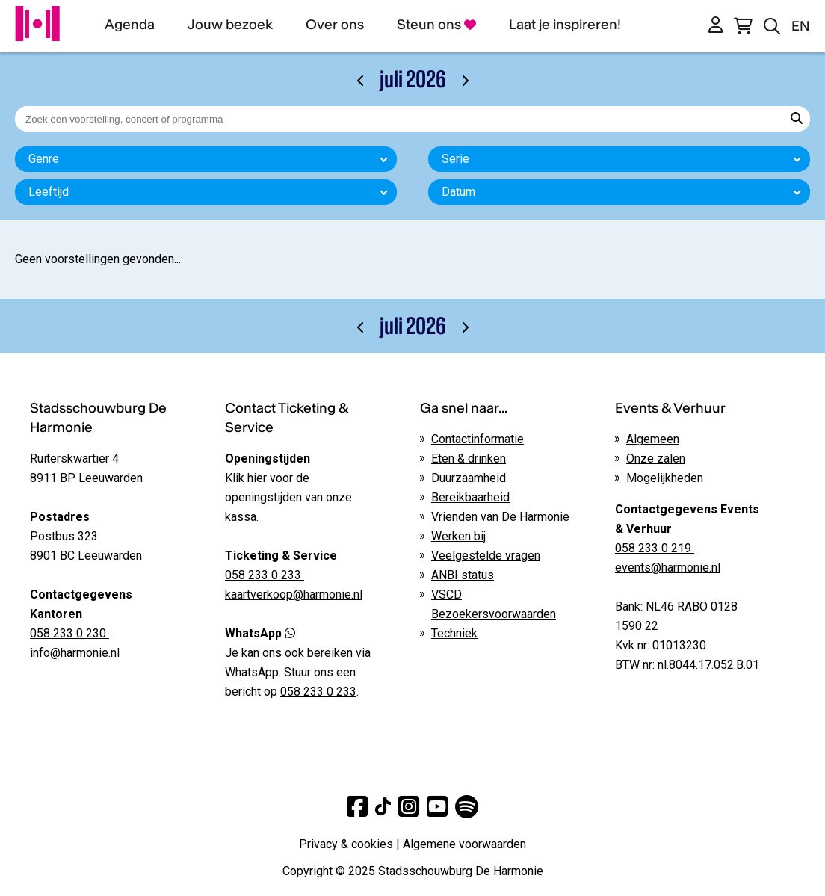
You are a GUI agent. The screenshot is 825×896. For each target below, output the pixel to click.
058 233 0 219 (654, 548)
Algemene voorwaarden (464, 844)
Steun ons (436, 24)
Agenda (130, 24)
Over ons (335, 24)
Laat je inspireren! (565, 24)
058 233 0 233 (318, 692)
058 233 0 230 (69, 633)
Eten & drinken (468, 458)
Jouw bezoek (230, 24)
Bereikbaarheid (470, 497)
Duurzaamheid (468, 478)
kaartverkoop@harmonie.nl (293, 594)
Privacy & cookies (346, 844)
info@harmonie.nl (75, 653)
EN (800, 25)
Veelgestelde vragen (485, 556)
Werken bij (458, 536)
